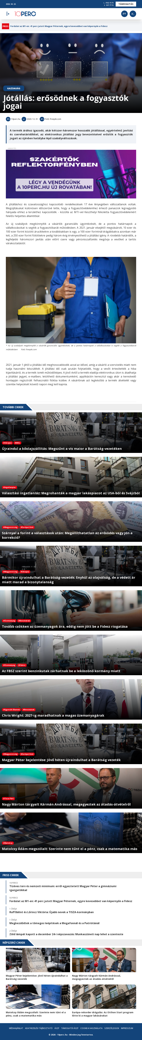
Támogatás (125, 4)
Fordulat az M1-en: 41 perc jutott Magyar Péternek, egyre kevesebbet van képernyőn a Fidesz (59, 26)
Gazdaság (13, 88)
